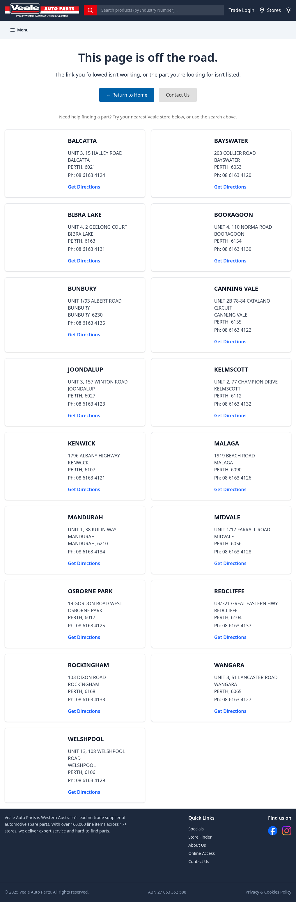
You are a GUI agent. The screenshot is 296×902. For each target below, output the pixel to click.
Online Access (201, 853)
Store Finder (200, 837)
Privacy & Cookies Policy (268, 892)
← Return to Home (126, 95)
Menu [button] (19, 30)
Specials (196, 829)
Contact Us (177, 95)
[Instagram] (286, 830)
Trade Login (241, 10)
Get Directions (84, 187)
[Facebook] (272, 830)
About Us (197, 845)
